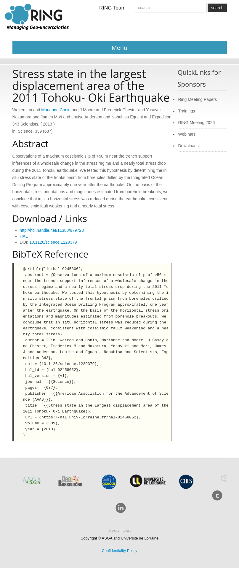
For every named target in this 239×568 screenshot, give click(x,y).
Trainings (186, 111)
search (217, 7)
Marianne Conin (55, 109)
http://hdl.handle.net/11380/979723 (52, 230)
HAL (24, 236)
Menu (120, 48)
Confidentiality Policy (119, 550)
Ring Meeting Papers (197, 99)
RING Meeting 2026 (196, 122)
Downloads (188, 145)
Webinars (187, 134)
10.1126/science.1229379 (53, 242)
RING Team (112, 8)
